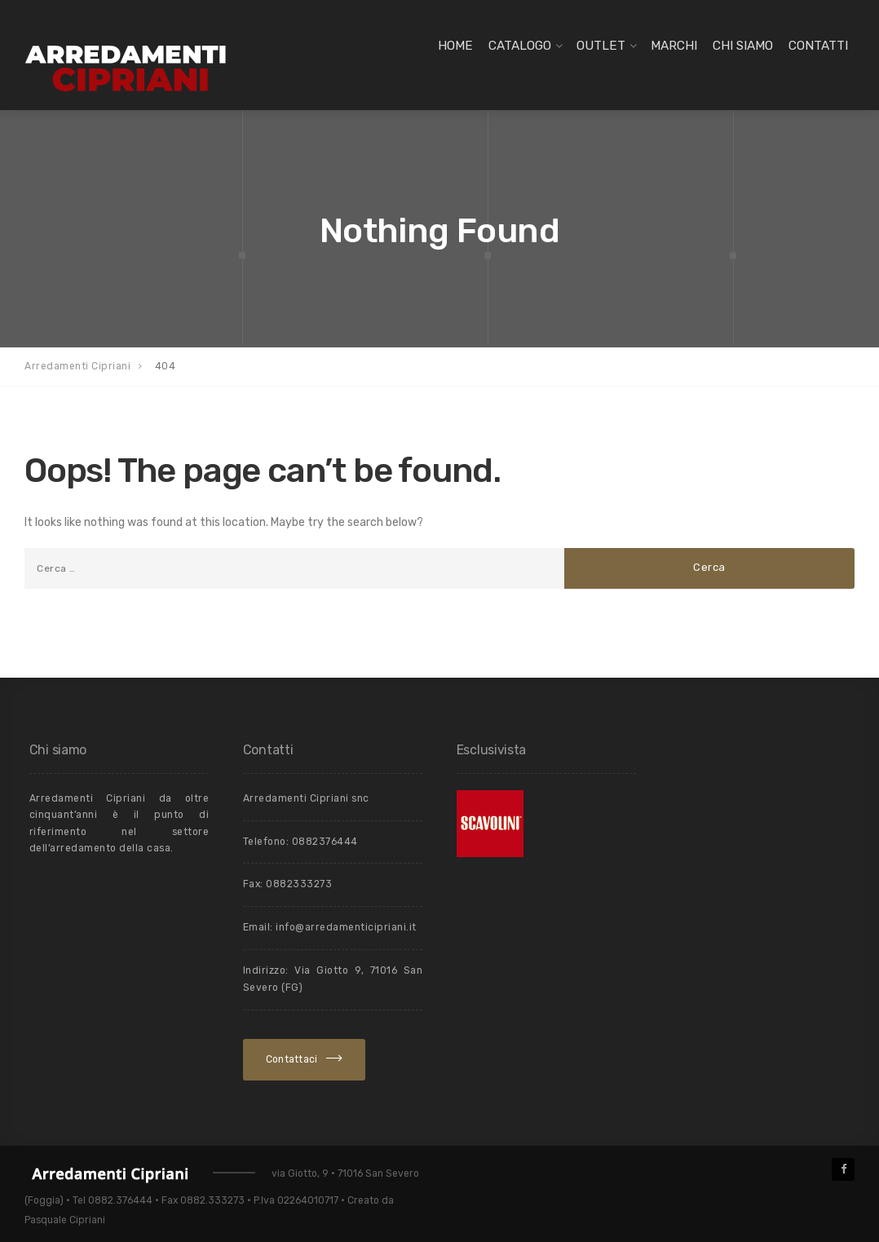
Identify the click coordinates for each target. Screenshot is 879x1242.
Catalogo (519, 45)
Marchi (674, 45)
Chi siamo (743, 45)
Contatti (818, 45)
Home (455, 45)
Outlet (600, 45)
